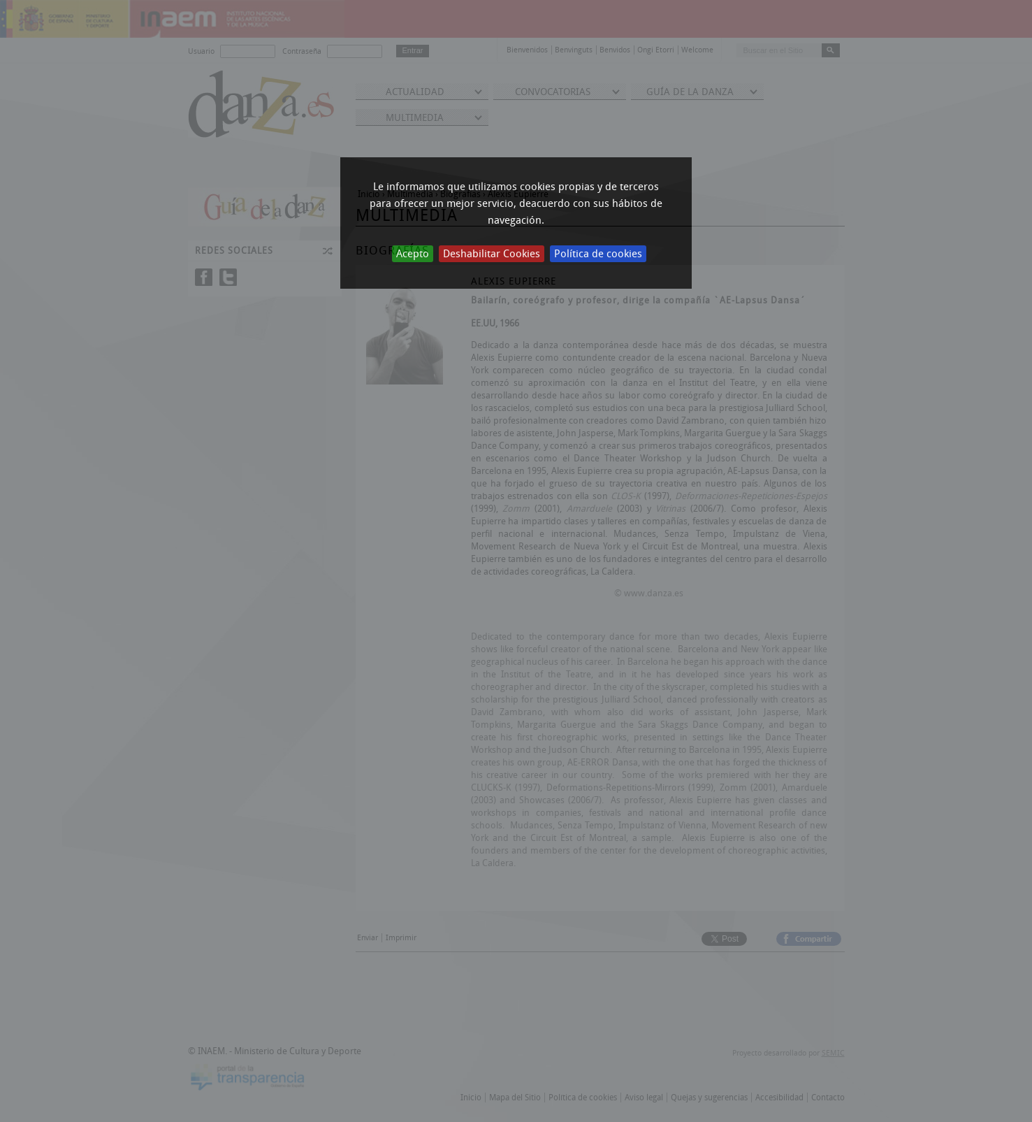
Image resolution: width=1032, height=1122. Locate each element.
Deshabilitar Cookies (491, 253)
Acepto (412, 253)
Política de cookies (598, 253)
